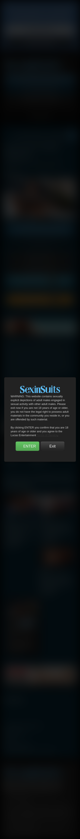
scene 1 (8, 517)
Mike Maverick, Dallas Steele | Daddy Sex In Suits (57, 525)
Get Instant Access (40, 79)
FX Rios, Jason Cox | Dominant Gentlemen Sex (21, 632)
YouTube (32, 785)
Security (60, 804)
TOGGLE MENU (40, 116)
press (9, 739)
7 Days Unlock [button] (40, 268)
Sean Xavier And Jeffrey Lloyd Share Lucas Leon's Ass (56, 577)
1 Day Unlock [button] (40, 257)
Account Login (40, 100)
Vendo (68, 810)
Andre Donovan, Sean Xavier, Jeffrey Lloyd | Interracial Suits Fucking (21, 527)
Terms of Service (47, 435)
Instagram (56, 785)
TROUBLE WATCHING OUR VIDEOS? (30, 752)
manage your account (23, 726)
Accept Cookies (40, 43)
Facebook (8, 785)
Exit (52, 446)
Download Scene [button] (40, 299)
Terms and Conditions (20, 804)
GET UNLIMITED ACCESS (40, 230)
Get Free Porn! (40, 90)
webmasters (15, 732)
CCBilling (28, 810)
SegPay (56, 810)
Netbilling (43, 810)
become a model (17, 745)
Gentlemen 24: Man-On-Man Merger (20, 539)
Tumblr (44, 785)
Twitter (20, 785)
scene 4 (13, 622)
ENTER (29, 446)
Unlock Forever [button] (40, 280)
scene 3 (44, 570)
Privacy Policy (40, 30)
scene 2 (45, 517)
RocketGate (21, 814)
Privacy (45, 804)
